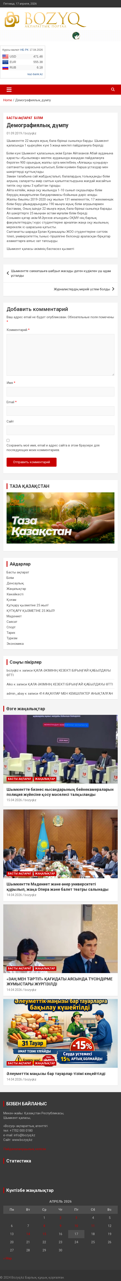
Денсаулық (15, 583)
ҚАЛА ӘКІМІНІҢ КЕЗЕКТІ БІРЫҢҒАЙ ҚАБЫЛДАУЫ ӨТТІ (70, 684)
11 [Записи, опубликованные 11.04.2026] (93, 1226)
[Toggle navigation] (9, 90)
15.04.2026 (14, 800)
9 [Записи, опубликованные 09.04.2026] (60, 1226)
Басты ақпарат (19, 118)
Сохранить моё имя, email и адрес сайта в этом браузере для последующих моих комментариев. (53, 447)
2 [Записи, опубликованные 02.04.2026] (60, 1218)
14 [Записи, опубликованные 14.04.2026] (28, 1234)
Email (12, 402)
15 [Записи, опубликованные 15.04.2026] (44, 1234)
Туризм (12, 638)
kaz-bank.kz (35, 74)
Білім (38, 118)
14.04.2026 (14, 895)
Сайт (10, 421)
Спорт (11, 627)
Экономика (15, 644)
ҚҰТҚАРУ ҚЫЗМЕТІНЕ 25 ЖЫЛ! (31, 611)
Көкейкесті (15, 594)
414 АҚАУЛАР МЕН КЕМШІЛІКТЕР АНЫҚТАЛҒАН (76, 694)
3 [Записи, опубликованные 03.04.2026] (76, 1218)
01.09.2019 (14, 133)
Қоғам (11, 600)
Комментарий (18, 330)
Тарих (11, 633)
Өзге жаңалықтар (25, 708)
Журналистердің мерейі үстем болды (82, 289)
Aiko (10, 684)
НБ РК (24, 49)
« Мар (7, 1258)
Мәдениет (14, 616)
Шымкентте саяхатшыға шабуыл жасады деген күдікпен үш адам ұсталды (61, 273)
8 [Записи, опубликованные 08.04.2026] (44, 1226)
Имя (11, 383)
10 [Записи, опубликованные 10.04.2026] (76, 1226)
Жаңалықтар (16, 589)
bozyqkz (30, 133)
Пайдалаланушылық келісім (24, 1149)
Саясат (12, 622)
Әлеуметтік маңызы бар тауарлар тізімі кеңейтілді (56, 1073)
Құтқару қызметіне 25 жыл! (27, 605)
